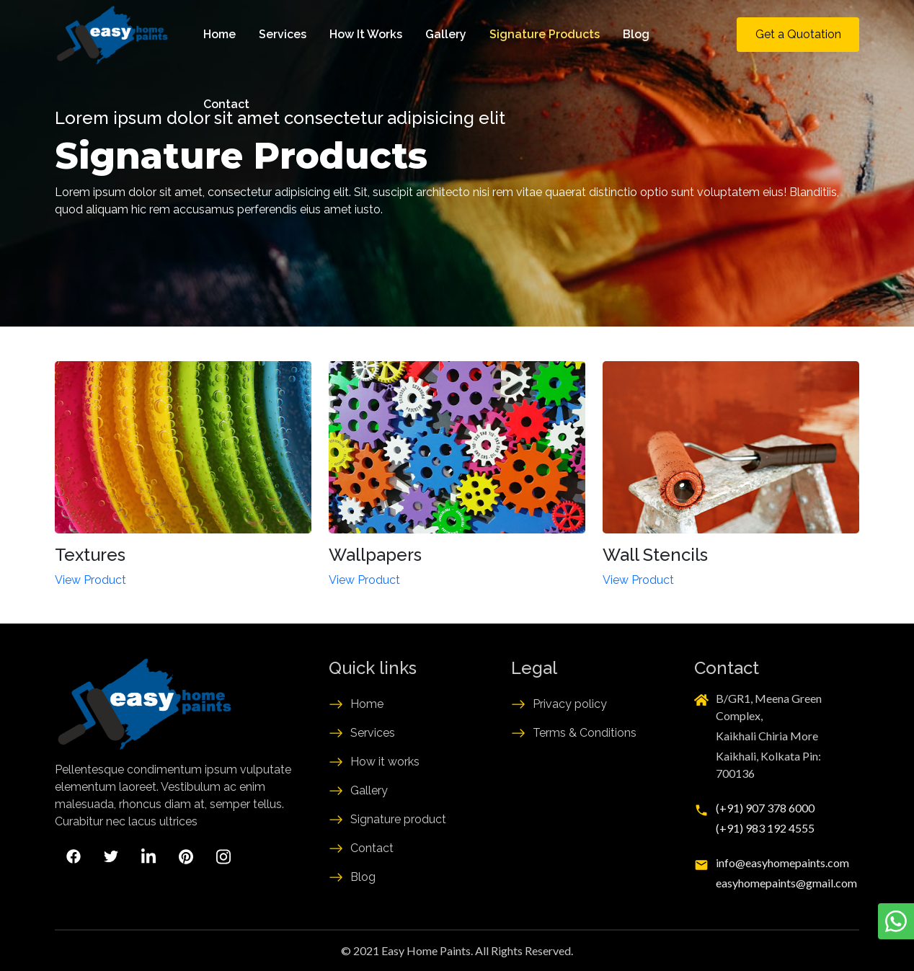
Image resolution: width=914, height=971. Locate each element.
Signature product (398, 819)
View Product (90, 580)
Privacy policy (570, 704)
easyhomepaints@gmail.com (786, 883)
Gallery (445, 34)
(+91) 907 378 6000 (765, 808)
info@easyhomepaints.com (782, 862)
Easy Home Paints (426, 950)
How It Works (365, 34)
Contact (226, 104)
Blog (636, 34)
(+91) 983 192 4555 (765, 828)
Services (282, 34)
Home (219, 34)
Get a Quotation (798, 34)
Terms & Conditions (584, 733)
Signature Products (544, 34)
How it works (385, 761)
